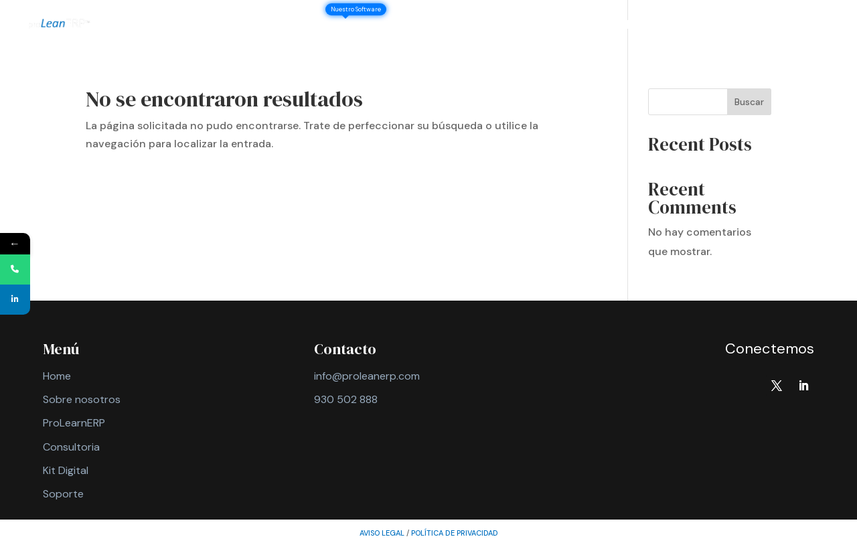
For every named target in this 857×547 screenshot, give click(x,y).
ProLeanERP (368, 26)
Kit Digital (65, 470)
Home (57, 376)
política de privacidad (454, 533)
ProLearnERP (74, 423)
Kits (512, 26)
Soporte (767, 26)
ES (815, 26)
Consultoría (451, 26)
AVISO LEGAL (382, 533)
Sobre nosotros (274, 26)
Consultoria (71, 447)
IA (559, 26)
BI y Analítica (618, 26)
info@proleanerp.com (367, 376)
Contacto (699, 26)
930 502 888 (346, 399)
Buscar (749, 102)
